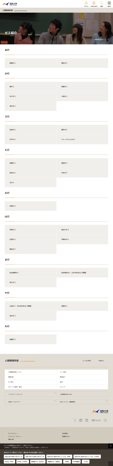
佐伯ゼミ (13, 129)
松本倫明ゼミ (14, 272)
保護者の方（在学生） (38, 462)
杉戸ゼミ (13, 139)
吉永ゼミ (13, 316)
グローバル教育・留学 (15, 387)
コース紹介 (63, 372)
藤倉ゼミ (13, 249)
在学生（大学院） (22, 462)
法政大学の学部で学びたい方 (13, 457)
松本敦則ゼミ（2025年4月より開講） (74, 272)
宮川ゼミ (13, 282)
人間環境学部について (15, 372)
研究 (61, 382)
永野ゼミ (13, 206)
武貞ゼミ (13, 173)
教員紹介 (62, 377)
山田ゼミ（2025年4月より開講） (21, 306)
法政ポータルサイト (14, 402)
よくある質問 (87, 361)
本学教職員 (76, 462)
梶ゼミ (12, 86)
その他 (86, 462)
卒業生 (67, 462)
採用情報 (65, 433)
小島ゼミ (64, 96)
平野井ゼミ (65, 239)
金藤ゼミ (64, 86)
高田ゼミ (64, 163)
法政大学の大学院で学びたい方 (34, 457)
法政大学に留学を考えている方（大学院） (87, 457)
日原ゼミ (13, 239)
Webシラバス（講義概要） (68, 402)
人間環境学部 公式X (66, 394)
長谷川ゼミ (65, 229)
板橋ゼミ (13, 63)
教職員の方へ (66, 436)
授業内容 (11, 377)
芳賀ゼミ (13, 229)
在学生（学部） (9, 462)
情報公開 (11, 439)
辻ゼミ (12, 182)
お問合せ (101, 361)
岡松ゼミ (64, 63)
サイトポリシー (13, 433)
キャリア (62, 387)
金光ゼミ (13, 106)
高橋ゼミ (13, 163)
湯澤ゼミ (64, 306)
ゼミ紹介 (11, 382)
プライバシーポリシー (15, 436)
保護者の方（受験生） (54, 462)
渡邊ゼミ (13, 339)
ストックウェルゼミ (68, 139)
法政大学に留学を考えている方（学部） (59, 457)
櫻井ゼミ (64, 129)
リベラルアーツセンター (15, 394)
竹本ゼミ (64, 173)
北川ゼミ (13, 96)
